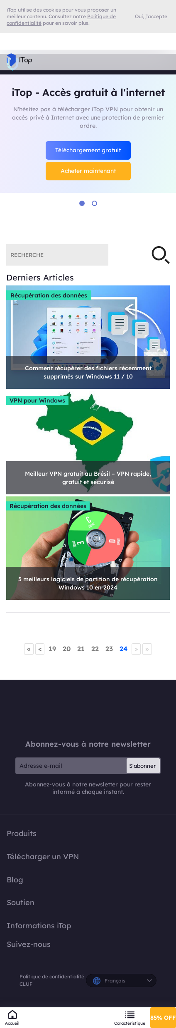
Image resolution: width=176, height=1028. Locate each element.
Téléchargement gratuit (88, 150)
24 (123, 649)
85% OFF (163, 1017)
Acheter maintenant (88, 171)
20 (67, 649)
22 (95, 649)
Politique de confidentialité (52, 976)
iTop (88, 709)
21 (81, 649)
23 (109, 649)
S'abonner (142, 765)
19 (52, 649)
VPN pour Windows (37, 400)
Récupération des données (48, 295)
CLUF (26, 984)
